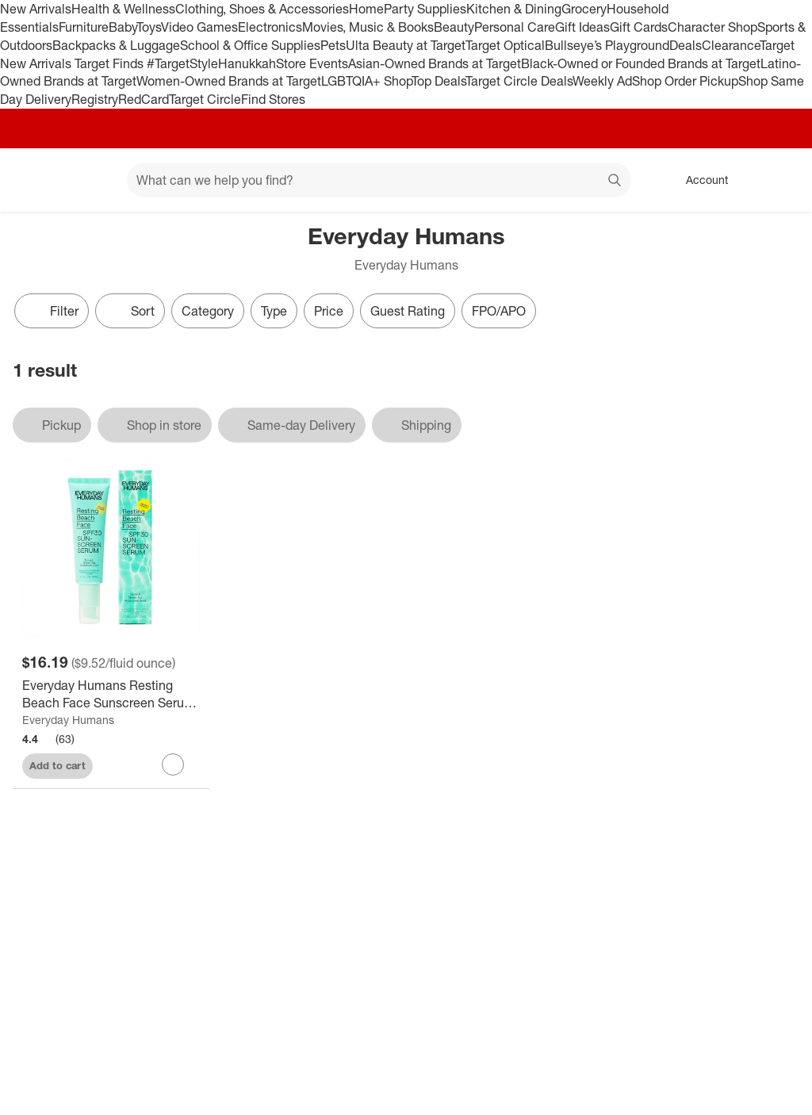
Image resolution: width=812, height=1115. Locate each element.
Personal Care (514, 27)
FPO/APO (499, 311)
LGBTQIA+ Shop (366, 81)
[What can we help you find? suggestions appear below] (378, 180)
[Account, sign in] (699, 180)
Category (208, 311)
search (615, 182)
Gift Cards (639, 27)
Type (274, 311)
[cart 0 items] (778, 180)
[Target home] (35, 180)
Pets (333, 45)
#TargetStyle (182, 63)
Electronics (270, 27)
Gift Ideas (582, 27)
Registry (94, 99)
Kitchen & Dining (513, 9)
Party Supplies (425, 9)
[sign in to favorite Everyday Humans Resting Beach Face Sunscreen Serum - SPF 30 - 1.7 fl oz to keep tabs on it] (173, 764)
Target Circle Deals (519, 81)
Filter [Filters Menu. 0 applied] (52, 310)
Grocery (584, 9)
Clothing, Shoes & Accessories (262, 9)
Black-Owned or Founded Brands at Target (640, 63)
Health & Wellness (123, 9)
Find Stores (273, 99)
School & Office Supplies (250, 45)
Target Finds (111, 63)
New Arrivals (35, 9)
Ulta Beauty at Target (405, 45)
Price (328, 311)
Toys (148, 27)
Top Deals (438, 81)
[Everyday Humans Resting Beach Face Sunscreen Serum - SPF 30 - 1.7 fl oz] (111, 694)
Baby (122, 27)
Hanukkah (247, 63)
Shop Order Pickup (685, 81)
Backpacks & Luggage (116, 45)
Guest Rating (407, 311)
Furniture (84, 27)
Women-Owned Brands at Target (228, 81)
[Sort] (130, 310)
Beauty (454, 27)
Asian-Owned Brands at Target (434, 63)
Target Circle (205, 99)
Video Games (199, 27)
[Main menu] (90, 180)
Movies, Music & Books (368, 27)
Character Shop (712, 27)
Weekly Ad (602, 81)
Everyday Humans (68, 719)
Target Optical (505, 45)
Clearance (731, 45)
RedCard (143, 99)
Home (366, 9)
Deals (685, 45)
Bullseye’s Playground (607, 45)
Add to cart (57, 765)
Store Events (312, 63)
